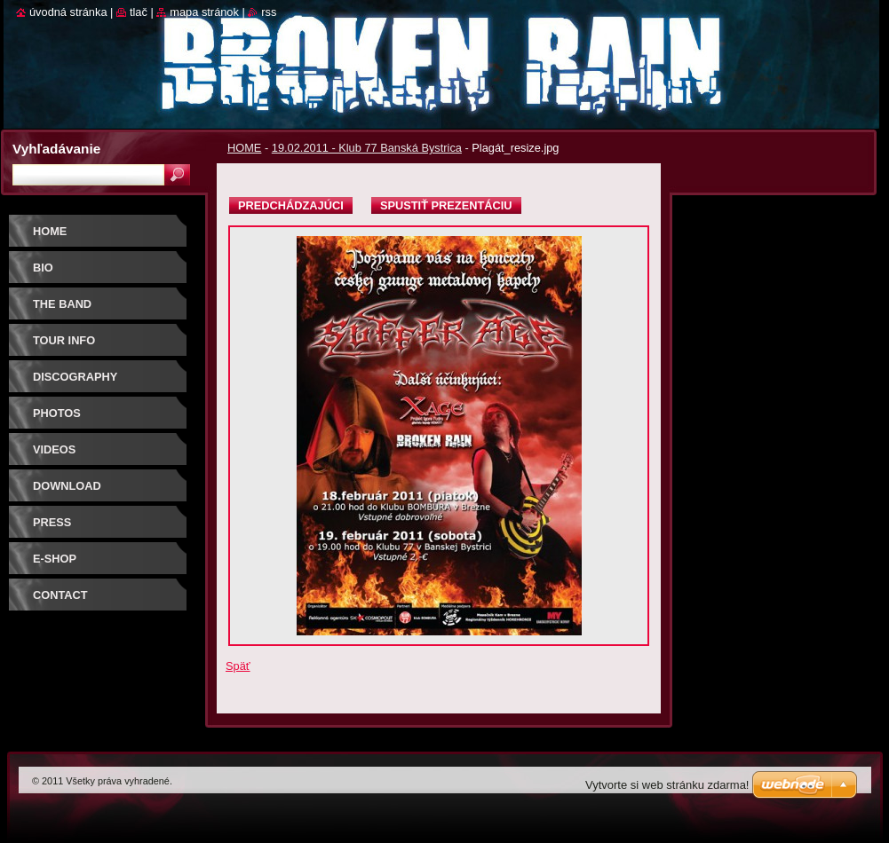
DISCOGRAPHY (75, 376)
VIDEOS (54, 449)
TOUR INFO (64, 340)
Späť (238, 666)
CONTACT (60, 595)
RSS (268, 12)
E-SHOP (54, 558)
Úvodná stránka (68, 12)
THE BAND (62, 304)
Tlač (138, 12)
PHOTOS (57, 413)
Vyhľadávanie (56, 148)
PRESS (52, 522)
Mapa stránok (204, 12)
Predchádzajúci (291, 205)
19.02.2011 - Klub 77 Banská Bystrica (367, 147)
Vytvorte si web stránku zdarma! (667, 785)
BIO (43, 267)
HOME (244, 147)
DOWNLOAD (67, 485)
